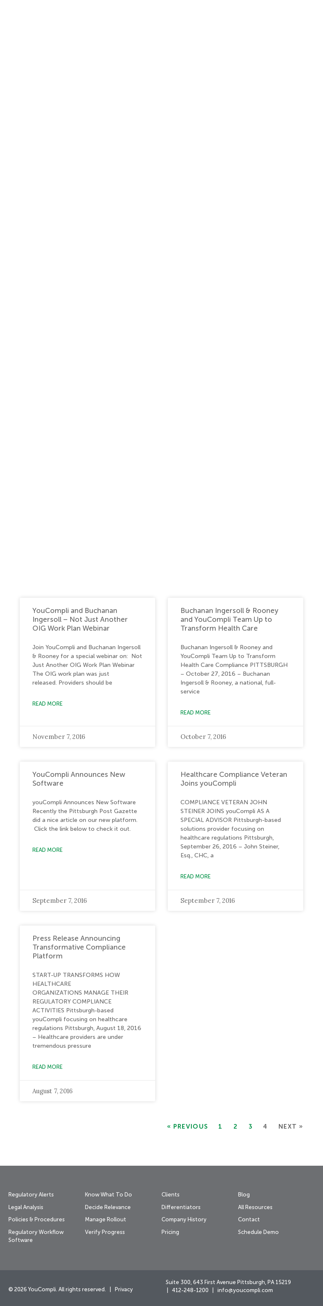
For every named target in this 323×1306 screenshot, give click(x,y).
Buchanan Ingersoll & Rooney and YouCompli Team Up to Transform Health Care (229, 620)
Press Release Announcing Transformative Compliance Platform (79, 947)
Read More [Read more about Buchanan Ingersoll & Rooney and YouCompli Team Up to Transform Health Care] (195, 713)
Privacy (124, 1290)
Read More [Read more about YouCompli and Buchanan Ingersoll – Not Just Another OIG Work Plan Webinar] (47, 704)
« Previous (187, 1127)
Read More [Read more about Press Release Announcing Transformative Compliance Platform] (47, 1067)
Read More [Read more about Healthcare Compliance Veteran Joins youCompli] (195, 877)
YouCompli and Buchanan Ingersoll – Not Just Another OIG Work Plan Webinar (80, 620)
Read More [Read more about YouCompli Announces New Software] (47, 850)
